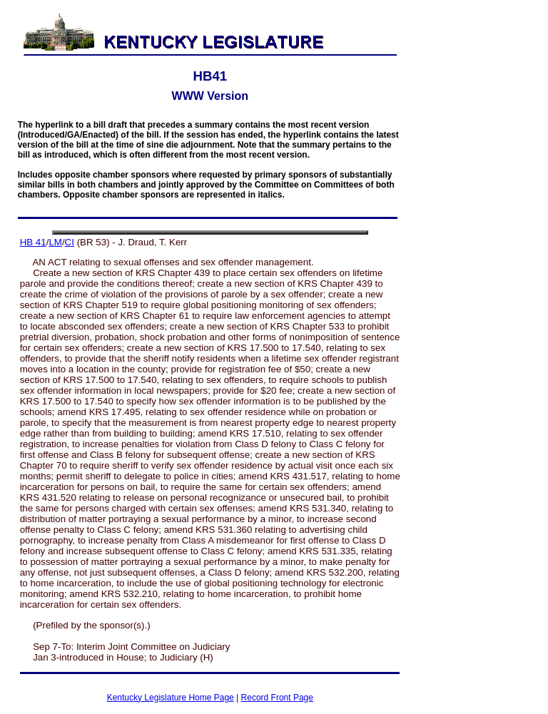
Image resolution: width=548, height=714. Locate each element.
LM (55, 242)
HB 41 (33, 242)
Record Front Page (277, 698)
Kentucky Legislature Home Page (170, 698)
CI (69, 242)
